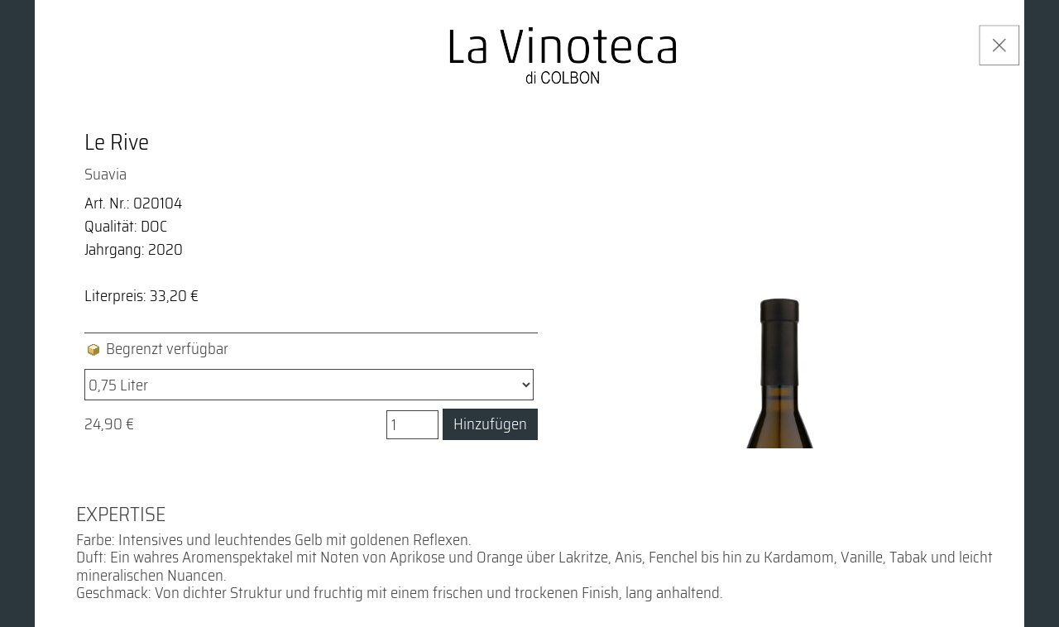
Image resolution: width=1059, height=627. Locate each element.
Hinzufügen (490, 424)
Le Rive (116, 142)
